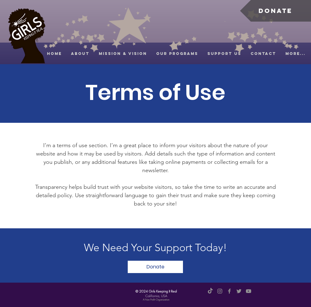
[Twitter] (239, 291)
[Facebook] (229, 291)
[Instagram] (220, 291)
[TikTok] (210, 291)
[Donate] (275, 11)
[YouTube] (248, 291)
